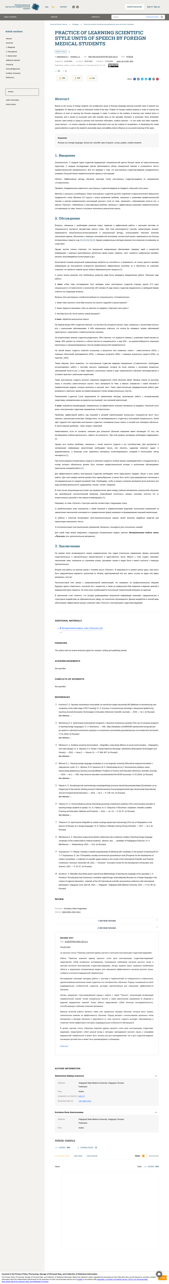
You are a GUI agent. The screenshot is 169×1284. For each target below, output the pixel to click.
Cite (86, 78)
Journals (63, 7)
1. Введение (10, 47)
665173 (82, 1095)
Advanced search (152, 17)
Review (10, 92)
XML (60, 78)
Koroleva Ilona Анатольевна (69, 1110)
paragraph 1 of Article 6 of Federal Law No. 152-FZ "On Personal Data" (122, 1279)
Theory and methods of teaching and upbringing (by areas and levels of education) (109, 24)
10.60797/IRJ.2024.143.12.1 (76, 940)
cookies (80, 1279)
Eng (52, 7)
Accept (162, 1278)
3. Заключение (11, 56)
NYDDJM (129, 57)
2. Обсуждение (11, 52)
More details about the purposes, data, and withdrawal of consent (25, 1282)
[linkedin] (149, 78)
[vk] (138, 78)
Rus (46, 7)
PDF (74, 78)
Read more (64, 1044)
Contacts (96, 17)
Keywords (9, 43)
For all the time (62, 1154)
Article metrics (11, 104)
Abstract (9, 39)
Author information (12, 100)
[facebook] (134, 78)
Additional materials (13, 60)
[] (81, 238)
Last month (92, 1154)
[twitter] (142, 78)
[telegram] (146, 78)
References (10, 77)
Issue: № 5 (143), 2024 (125, 61)
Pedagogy (75, 24)
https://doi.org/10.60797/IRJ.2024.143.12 (103, 57)
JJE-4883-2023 (85, 1099)
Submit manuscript (134, 7)
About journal (10, 17)
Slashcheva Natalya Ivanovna (69, 1074)
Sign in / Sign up (153, 7)
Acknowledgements (13, 69)
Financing (9, 64)
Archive (54, 17)
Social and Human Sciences (58, 24)
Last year (78, 1154)
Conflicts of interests (13, 73)
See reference (64, 714)
